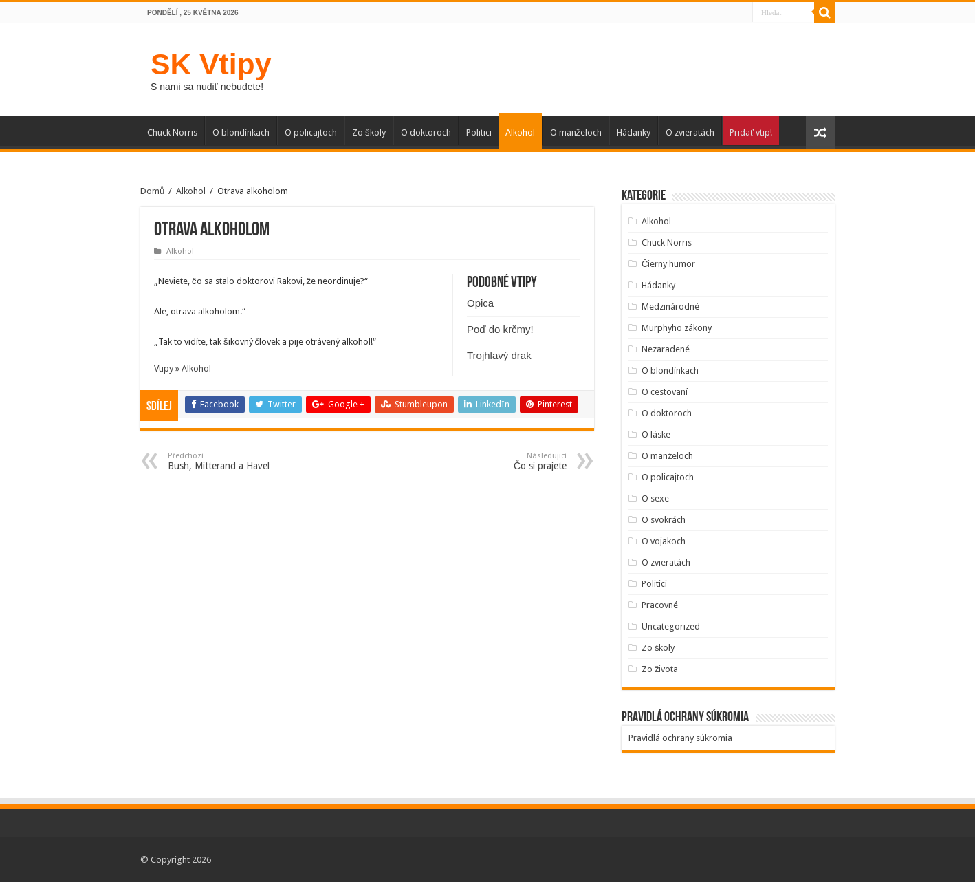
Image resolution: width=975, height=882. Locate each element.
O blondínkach (241, 132)
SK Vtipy (211, 63)
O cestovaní (665, 392)
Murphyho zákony (677, 328)
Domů (152, 191)
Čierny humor (668, 264)
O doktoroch (426, 132)
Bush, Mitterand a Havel (238, 461)
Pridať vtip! (751, 132)
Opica (480, 303)
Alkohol (520, 132)
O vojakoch (664, 541)
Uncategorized (671, 626)
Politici (479, 132)
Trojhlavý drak (499, 355)
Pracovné (660, 605)
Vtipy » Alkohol (182, 368)
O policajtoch (311, 132)
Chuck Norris (172, 132)
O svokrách (664, 520)
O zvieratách (690, 132)
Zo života (660, 669)
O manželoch (576, 132)
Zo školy (369, 132)
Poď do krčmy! (500, 329)
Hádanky (633, 132)
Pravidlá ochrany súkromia (680, 738)
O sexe (655, 498)
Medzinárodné (670, 306)
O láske (656, 434)
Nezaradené (666, 349)
